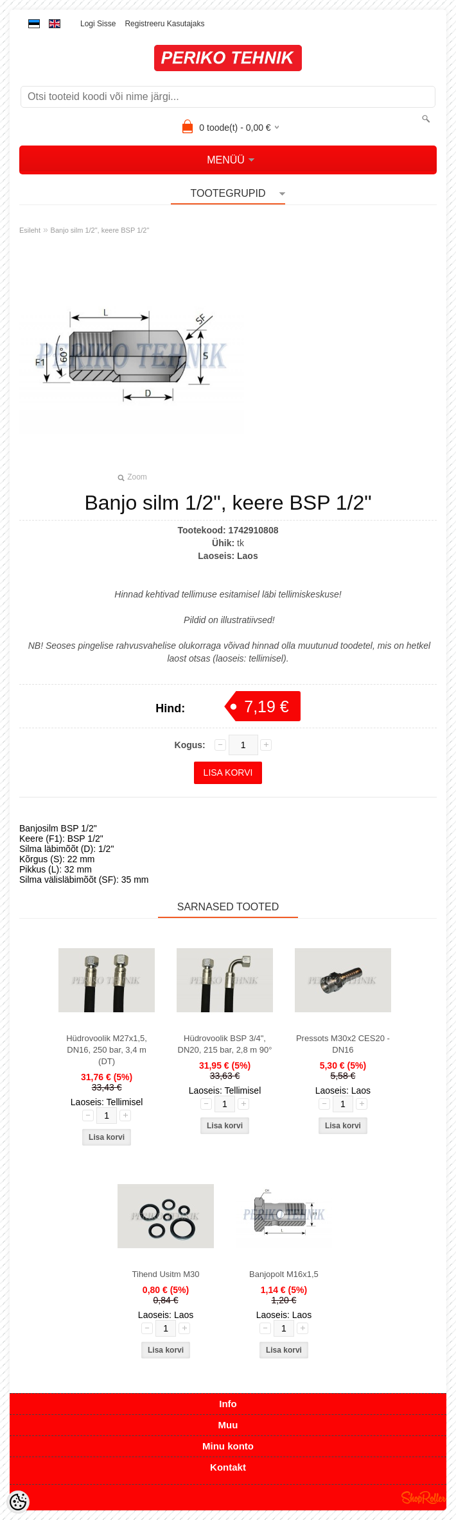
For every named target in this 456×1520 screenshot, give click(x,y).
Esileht (29, 230)
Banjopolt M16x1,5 (284, 1274)
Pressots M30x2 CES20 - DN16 (343, 1044)
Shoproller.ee (423, 1497)
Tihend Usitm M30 (166, 1274)
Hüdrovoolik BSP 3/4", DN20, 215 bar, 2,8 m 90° (225, 1044)
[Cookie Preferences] (18, 1502)
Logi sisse (98, 23)
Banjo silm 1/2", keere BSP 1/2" (100, 230)
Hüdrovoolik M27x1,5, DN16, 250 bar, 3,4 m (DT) (106, 1049)
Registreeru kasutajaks (164, 23)
